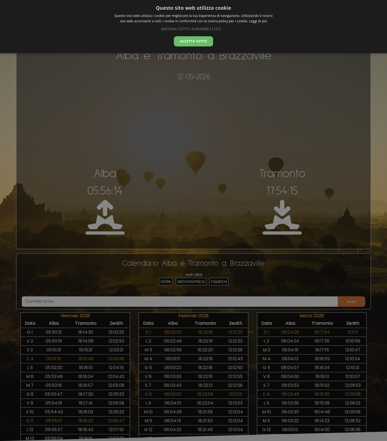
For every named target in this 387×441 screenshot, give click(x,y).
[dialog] (193, 26)
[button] (193, 29)
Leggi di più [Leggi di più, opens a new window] (258, 21)
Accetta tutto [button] (193, 41)
